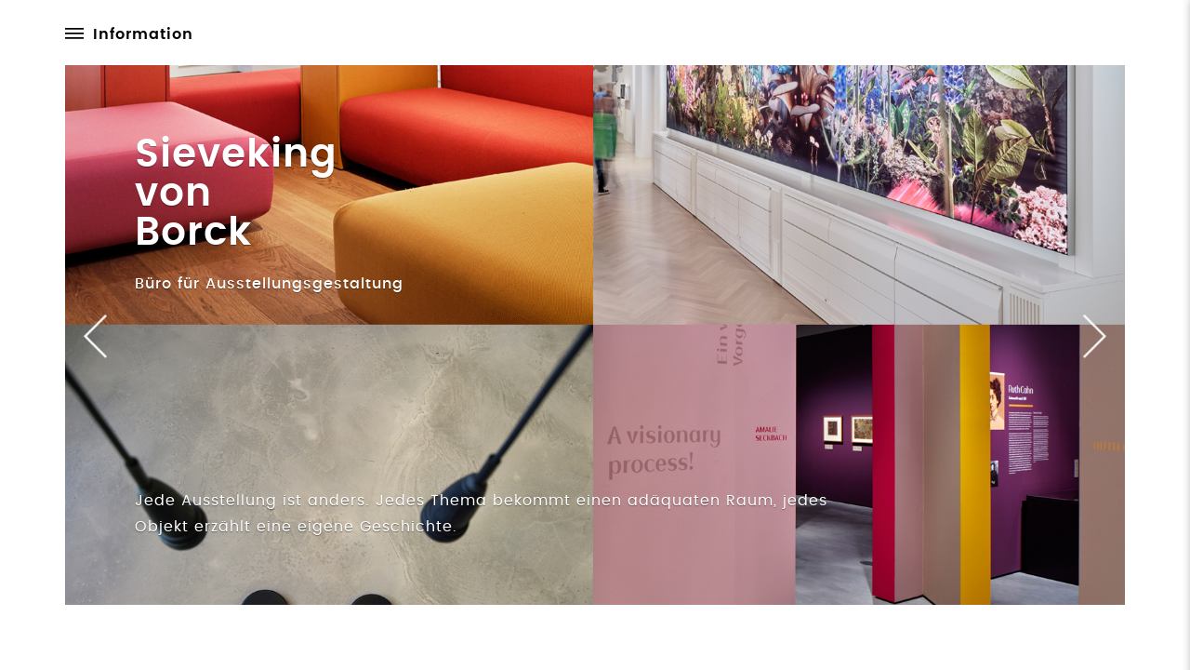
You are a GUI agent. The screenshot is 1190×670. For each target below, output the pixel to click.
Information (143, 34)
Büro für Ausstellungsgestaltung (269, 283)
